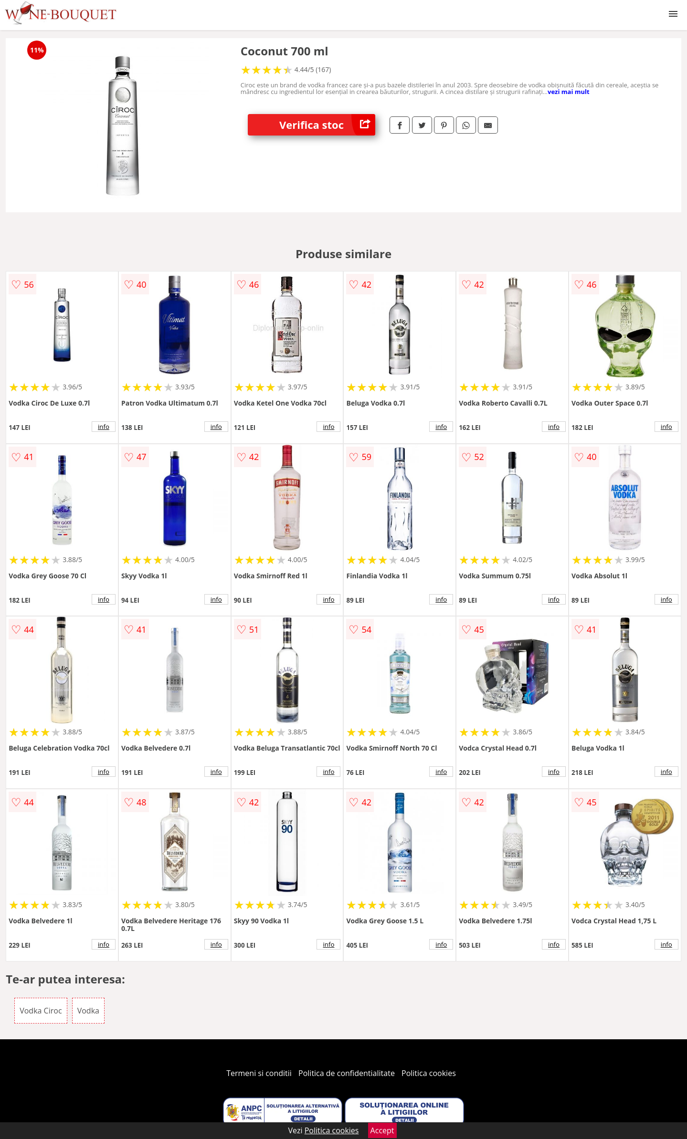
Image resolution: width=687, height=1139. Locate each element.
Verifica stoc (327, 125)
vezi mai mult (569, 91)
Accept (382, 1130)
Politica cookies (429, 1073)
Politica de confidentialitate (346, 1073)
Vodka (88, 1010)
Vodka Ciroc (41, 1010)
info (103, 426)
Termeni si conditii (259, 1073)
